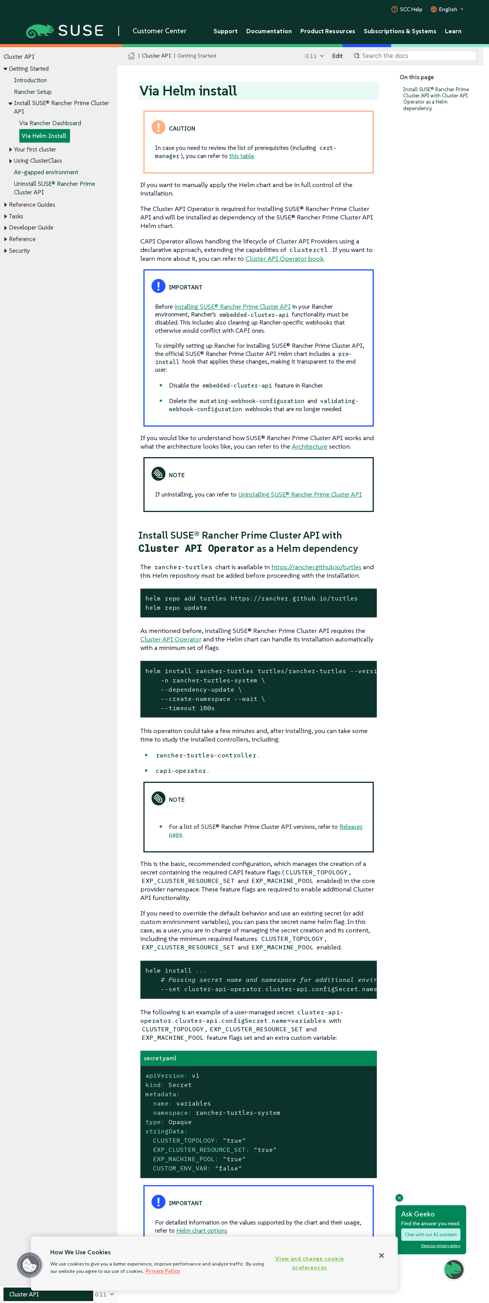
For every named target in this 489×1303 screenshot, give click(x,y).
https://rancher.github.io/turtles (316, 567)
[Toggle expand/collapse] (5, 69)
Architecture (309, 446)
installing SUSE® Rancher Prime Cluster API (232, 306)
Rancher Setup (33, 91)
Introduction (30, 80)
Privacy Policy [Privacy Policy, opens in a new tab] (163, 1271)
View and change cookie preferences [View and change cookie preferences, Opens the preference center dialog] (309, 1263)
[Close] (381, 1255)
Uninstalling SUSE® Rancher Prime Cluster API (300, 494)
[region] (214, 1264)
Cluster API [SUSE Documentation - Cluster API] (156, 56)
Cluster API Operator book (284, 258)
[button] (29, 1265)
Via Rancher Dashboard (50, 123)
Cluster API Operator (170, 639)
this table (241, 156)
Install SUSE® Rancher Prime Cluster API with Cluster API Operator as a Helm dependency (436, 99)
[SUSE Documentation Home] (131, 56)
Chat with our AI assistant (431, 1234)
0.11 (311, 56)
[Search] (418, 56)
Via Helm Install (44, 135)
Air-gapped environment (46, 172)
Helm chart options (201, 1230)
